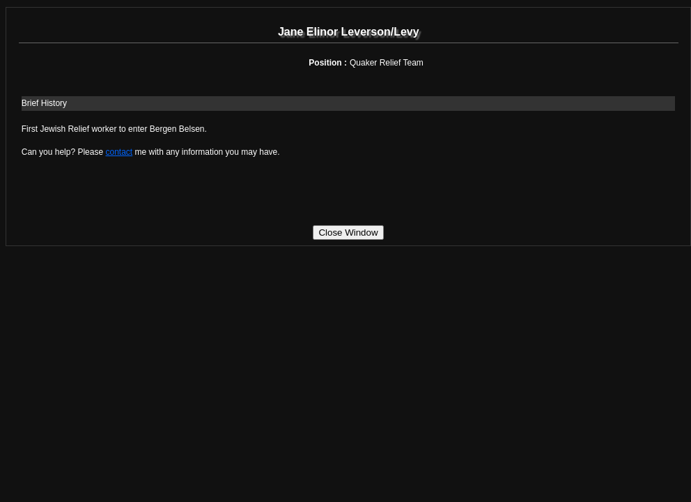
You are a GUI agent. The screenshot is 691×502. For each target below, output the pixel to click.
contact (118, 152)
